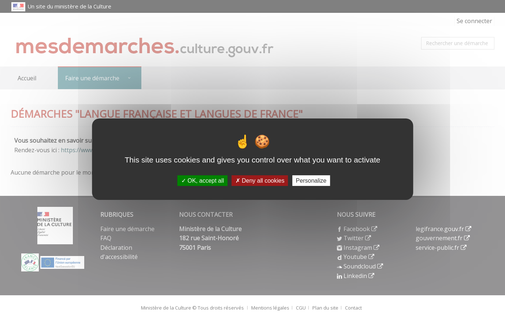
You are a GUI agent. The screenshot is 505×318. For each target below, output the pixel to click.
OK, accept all (202, 180)
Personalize (311, 180)
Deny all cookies (260, 180)
